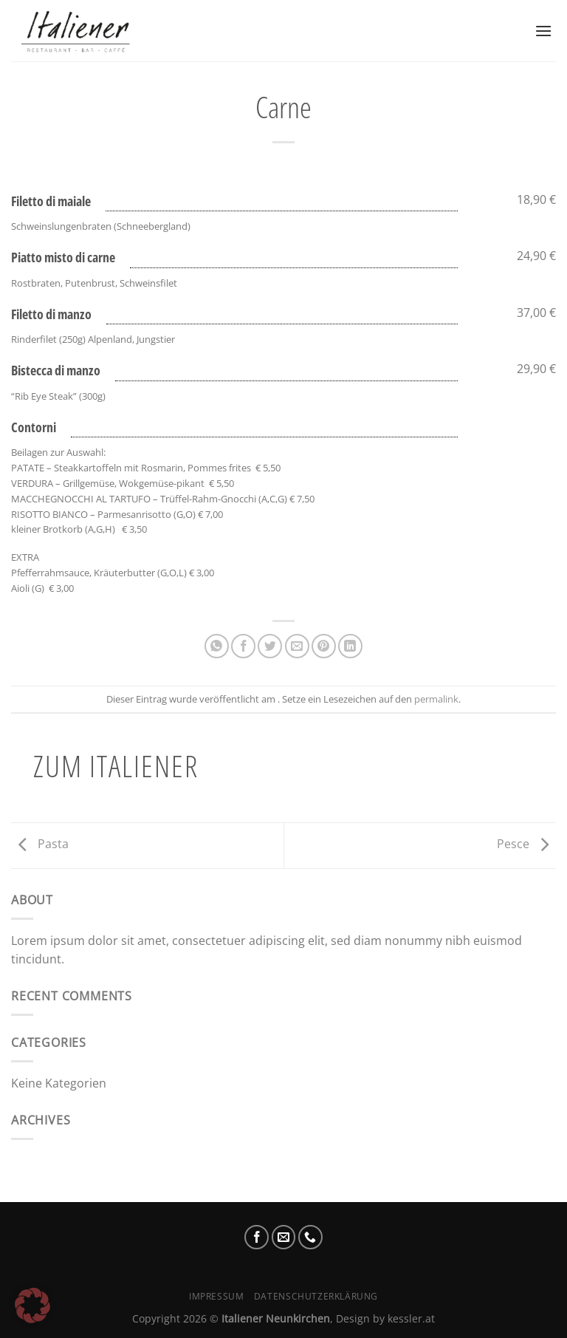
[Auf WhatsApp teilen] (217, 646)
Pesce (526, 844)
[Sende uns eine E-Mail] (284, 1237)
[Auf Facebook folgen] (256, 1237)
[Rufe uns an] (310, 1237)
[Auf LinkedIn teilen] (350, 646)
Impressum (216, 1296)
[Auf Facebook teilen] (243, 646)
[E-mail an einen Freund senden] (297, 646)
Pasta (40, 844)
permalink (436, 699)
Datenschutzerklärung (316, 1296)
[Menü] (543, 30)
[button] (32, 1305)
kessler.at (411, 1318)
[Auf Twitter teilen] (270, 646)
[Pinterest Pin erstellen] (324, 646)
